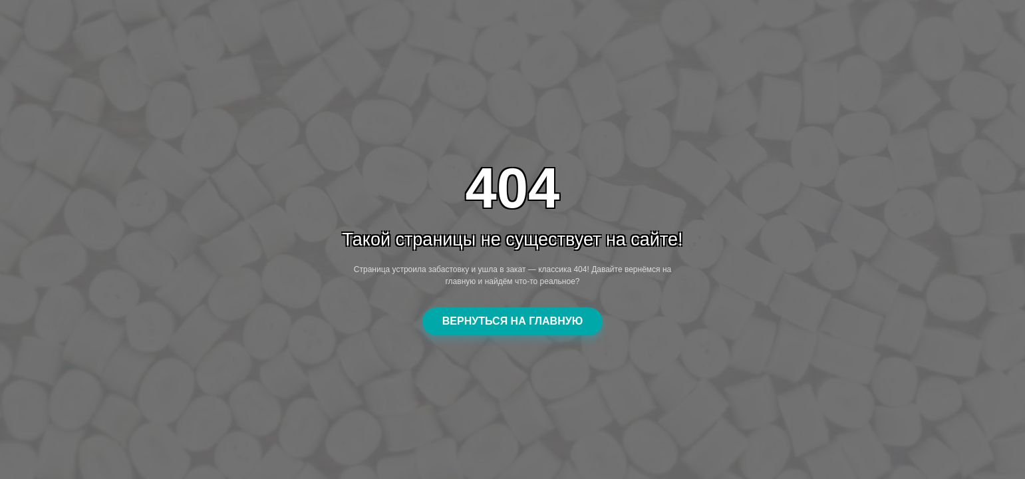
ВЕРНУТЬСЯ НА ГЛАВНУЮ (512, 321)
